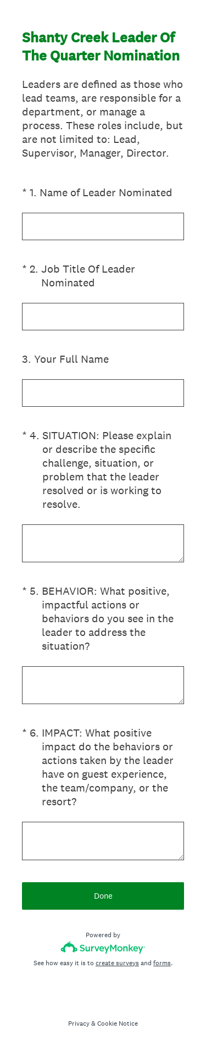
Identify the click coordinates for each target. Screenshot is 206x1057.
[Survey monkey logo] (103, 947)
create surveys (117, 963)
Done (103, 895)
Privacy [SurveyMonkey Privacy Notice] (79, 1023)
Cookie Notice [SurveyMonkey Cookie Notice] (117, 1023)
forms (162, 963)
